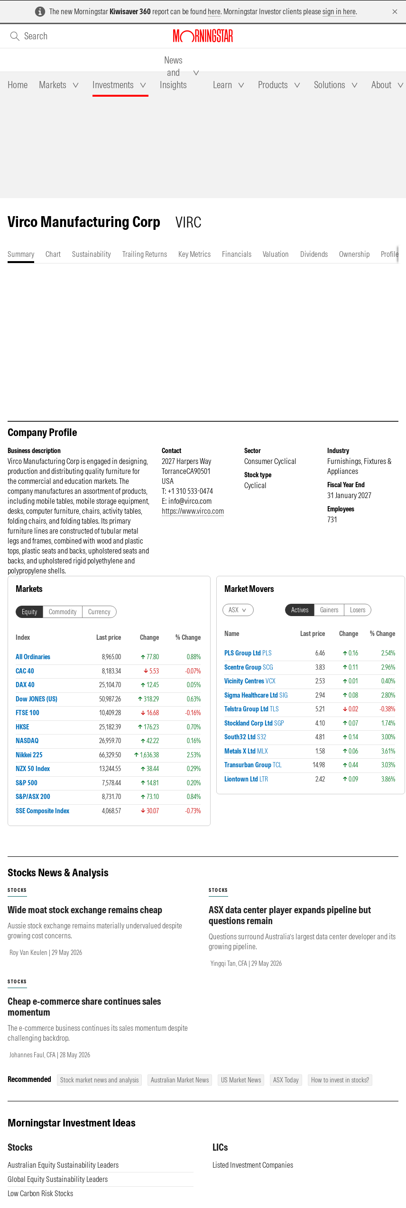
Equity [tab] (29, 612)
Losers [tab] (357, 610)
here (214, 11)
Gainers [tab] (329, 610)
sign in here (339, 11)
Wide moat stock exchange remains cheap (85, 909)
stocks (17, 890)
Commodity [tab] (62, 612)
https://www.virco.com (193, 511)
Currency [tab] (99, 612)
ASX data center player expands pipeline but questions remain (290, 915)
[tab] (18, 85)
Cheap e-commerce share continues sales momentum (84, 1006)
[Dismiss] (394, 11)
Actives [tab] (299, 610)
